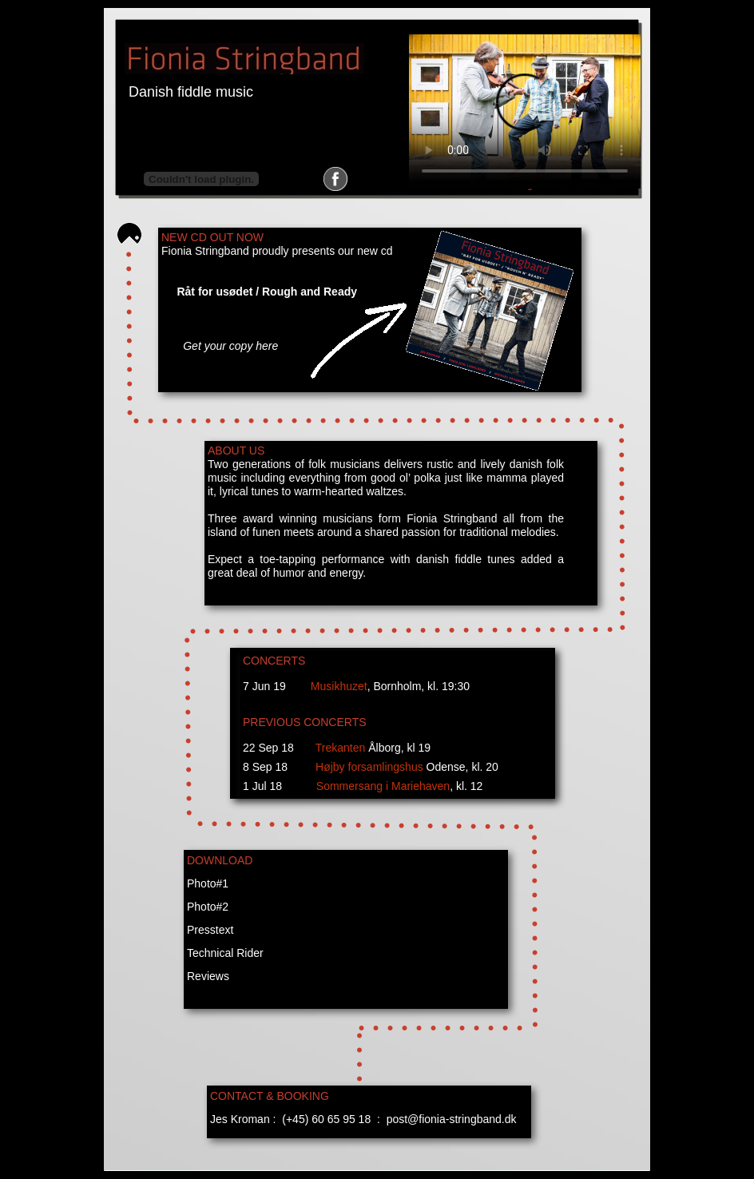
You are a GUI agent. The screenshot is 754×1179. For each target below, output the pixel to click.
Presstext (210, 929)
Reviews (208, 976)
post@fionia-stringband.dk (452, 1119)
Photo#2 (207, 906)
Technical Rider (225, 953)
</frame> (201, 179)
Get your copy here (230, 345)
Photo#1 (207, 883)
